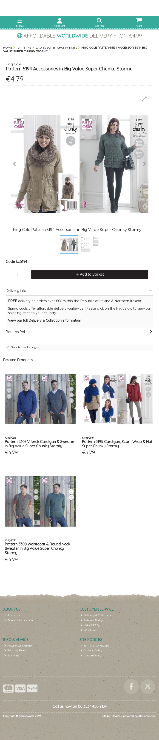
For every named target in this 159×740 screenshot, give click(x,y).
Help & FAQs (90, 625)
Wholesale (88, 630)
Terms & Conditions (94, 645)
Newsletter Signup (18, 645)
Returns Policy (91, 620)
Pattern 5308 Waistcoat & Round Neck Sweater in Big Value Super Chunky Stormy (37, 548)
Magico (115, 716)
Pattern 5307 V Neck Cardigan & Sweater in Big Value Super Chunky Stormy (39, 443)
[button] (144, 99)
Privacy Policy (91, 650)
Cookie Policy (91, 655)
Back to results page (24, 347)
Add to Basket (90, 274)
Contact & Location (18, 620)
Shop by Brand (16, 650)
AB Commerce (147, 716)
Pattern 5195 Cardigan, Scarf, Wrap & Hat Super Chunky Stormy (117, 443)
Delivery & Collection (95, 615)
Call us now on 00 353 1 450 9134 (80, 706)
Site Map (11, 655)
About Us (12, 615)
